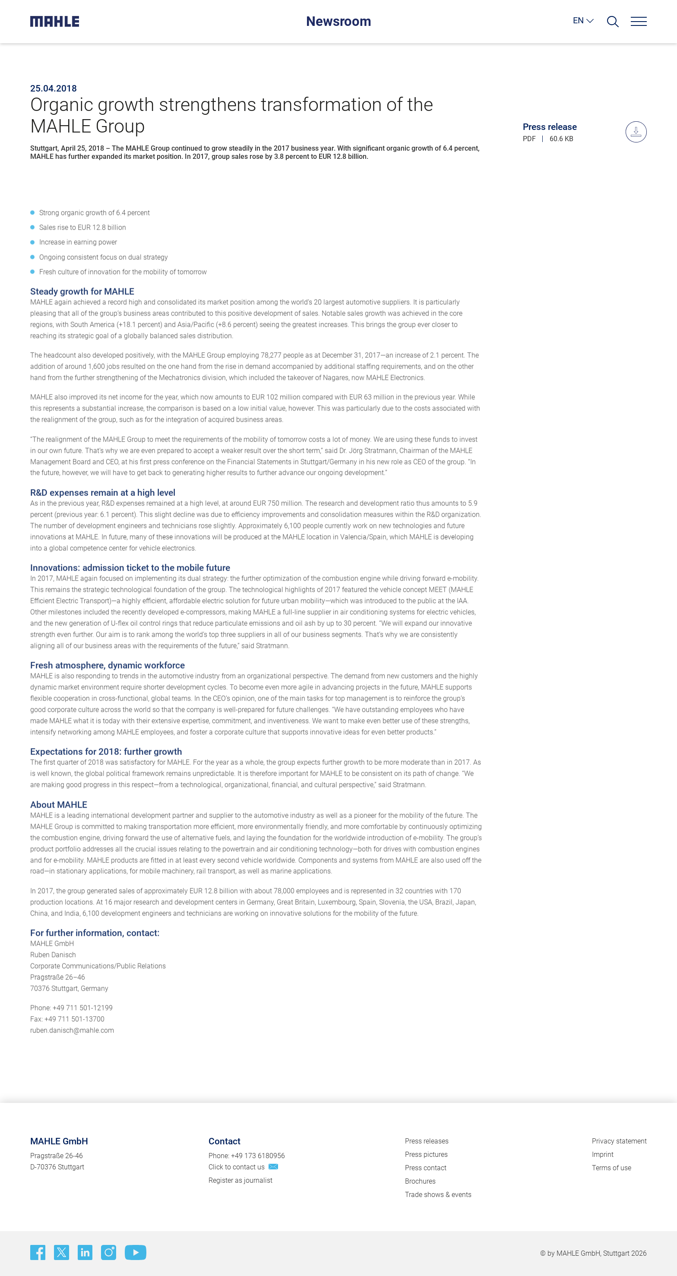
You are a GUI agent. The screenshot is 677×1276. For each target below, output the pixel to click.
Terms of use (611, 1168)
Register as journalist (240, 1180)
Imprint (603, 1154)
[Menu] (639, 21)
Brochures (420, 1181)
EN (578, 20)
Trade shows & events (438, 1195)
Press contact (425, 1168)
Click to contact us (237, 1167)
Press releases (427, 1141)
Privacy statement (619, 1141)
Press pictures (426, 1154)
